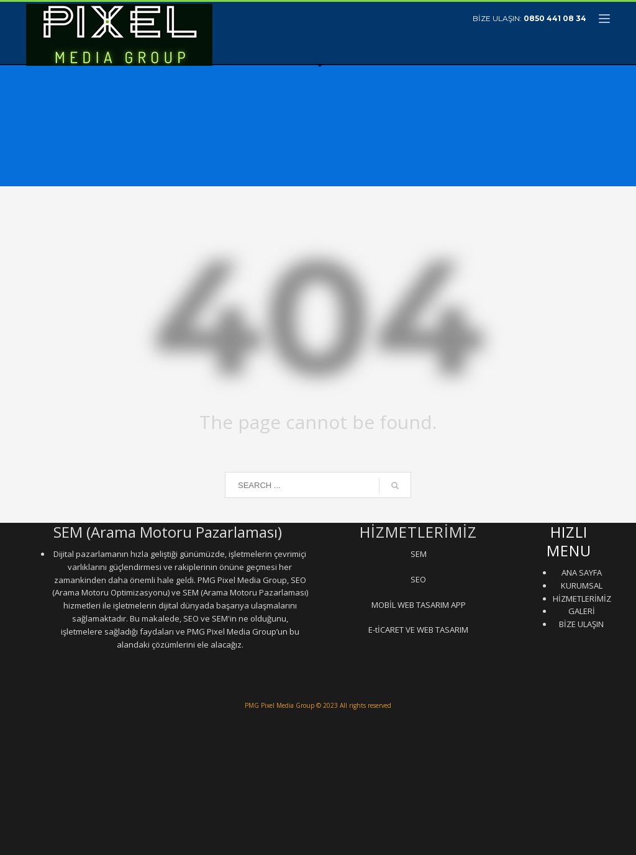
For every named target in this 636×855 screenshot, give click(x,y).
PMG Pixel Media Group (279, 705)
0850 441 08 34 (555, 18)
